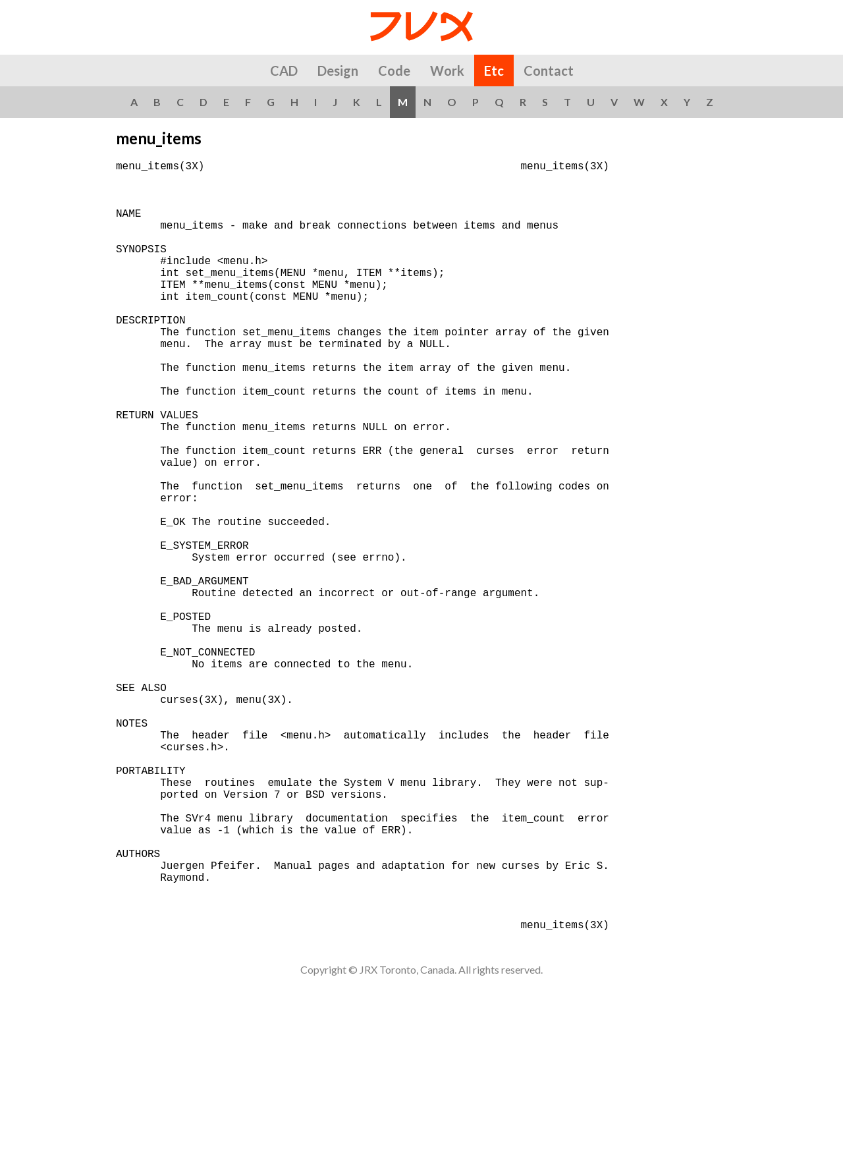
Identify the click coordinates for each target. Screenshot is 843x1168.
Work (447, 70)
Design (337, 70)
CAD (284, 70)
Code (394, 70)
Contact (549, 70)
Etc (494, 70)
